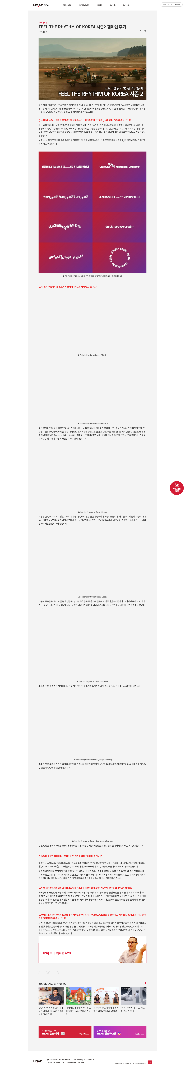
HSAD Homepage (77, 1059)
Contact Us (90, 1059)
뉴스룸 (112, 5)
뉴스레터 (126, 5)
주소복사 (144, 31)
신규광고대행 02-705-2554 (75, 1062)
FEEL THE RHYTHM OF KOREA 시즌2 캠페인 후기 (82, 26)
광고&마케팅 (84, 5)
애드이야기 (67, 5)
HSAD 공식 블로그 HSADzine (41, 5)
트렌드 (100, 5)
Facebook (140, 31)
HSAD (37, 1059)
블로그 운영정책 (52, 1059)
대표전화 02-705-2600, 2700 (56, 1062)
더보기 (145, 983)
